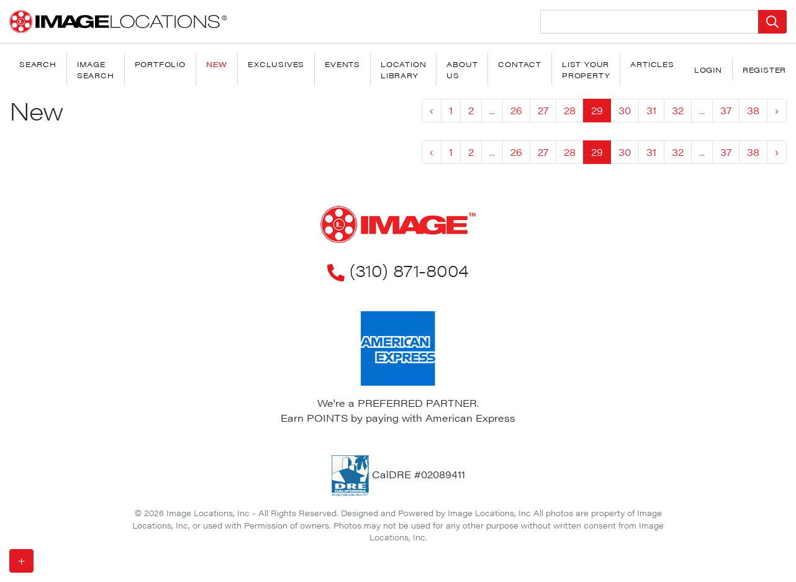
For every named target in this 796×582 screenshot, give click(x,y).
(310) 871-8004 (397, 269)
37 (725, 110)
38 (753, 110)
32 (678, 110)
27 (543, 110)
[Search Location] (649, 22)
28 (570, 110)
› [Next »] (777, 110)
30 (624, 110)
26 (516, 110)
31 (651, 110)
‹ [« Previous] (431, 110)
